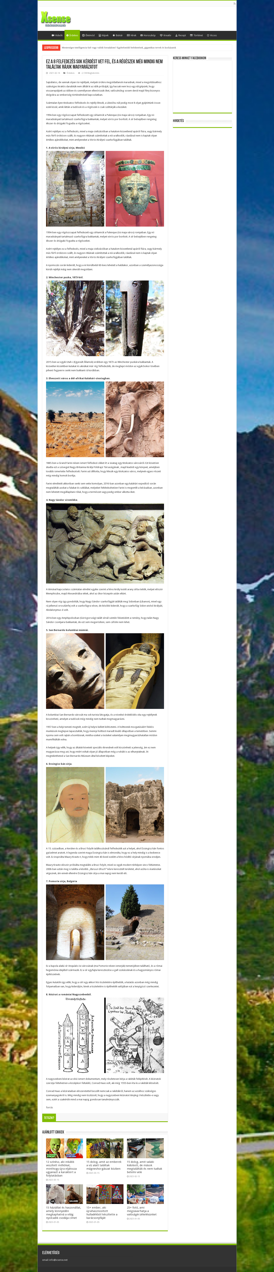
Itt (147, 751)
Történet (196, 35)
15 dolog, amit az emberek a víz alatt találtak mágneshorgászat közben (103, 1165)
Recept (180, 35)
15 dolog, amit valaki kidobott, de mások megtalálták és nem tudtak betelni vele (144, 1167)
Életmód (88, 35)
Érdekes (72, 35)
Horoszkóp (148, 35)
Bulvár (118, 35)
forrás (49, 1107)
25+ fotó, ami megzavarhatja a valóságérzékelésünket (142, 1211)
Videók (57, 35)
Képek (103, 35)
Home (44, 35)
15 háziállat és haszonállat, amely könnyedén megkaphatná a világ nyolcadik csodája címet (63, 1213)
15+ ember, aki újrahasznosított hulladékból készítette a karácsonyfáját (101, 1213)
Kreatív (165, 35)
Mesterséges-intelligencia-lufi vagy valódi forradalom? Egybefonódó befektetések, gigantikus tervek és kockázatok (119, 47)
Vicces (212, 35)
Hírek (131, 35)
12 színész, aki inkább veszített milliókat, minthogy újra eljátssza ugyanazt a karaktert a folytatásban (61, 1168)
